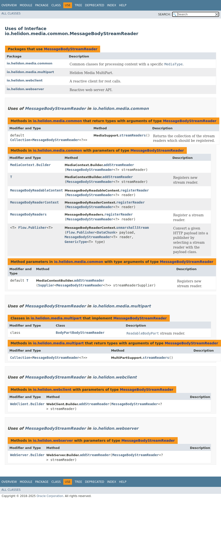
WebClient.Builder (27, 404)
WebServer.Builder (27, 455)
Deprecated (94, 5)
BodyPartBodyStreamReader (80, 333)
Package (41, 5)
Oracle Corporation (50, 496)
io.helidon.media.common (29, 63)
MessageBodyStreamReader (70, 49)
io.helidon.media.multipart (30, 72)
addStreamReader (119, 165)
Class (56, 5)
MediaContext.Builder (30, 165)
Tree (78, 5)
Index (111, 5)
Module (26, 5)
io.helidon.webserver (25, 89)
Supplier (46, 285)
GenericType (76, 242)
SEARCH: (164, 14)
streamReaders (132, 135)
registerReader (134, 190)
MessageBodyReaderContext (34, 202)
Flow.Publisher (32, 228)
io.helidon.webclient (25, 80)
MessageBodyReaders (28, 214)
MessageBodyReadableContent (36, 190)
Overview (9, 5)
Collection (20, 140)
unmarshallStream (132, 228)
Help (122, 5)
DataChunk (106, 232)
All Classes (10, 13)
